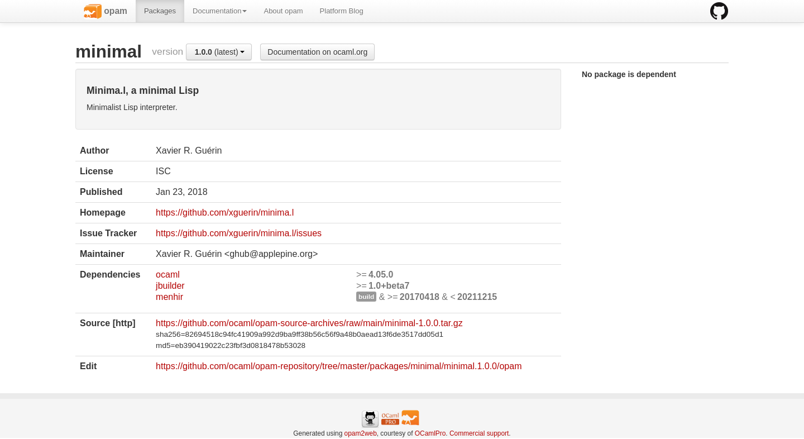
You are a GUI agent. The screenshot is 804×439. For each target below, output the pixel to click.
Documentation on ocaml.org (317, 51)
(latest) (220, 51)
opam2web (360, 433)
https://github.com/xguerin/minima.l (225, 212)
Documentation (220, 11)
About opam (283, 11)
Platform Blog (341, 11)
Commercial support (479, 433)
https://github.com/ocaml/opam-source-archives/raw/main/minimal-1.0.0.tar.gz (309, 323)
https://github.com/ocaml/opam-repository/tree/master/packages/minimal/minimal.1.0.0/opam (338, 366)
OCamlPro (430, 433)
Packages (160, 11)
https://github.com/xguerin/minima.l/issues (239, 233)
